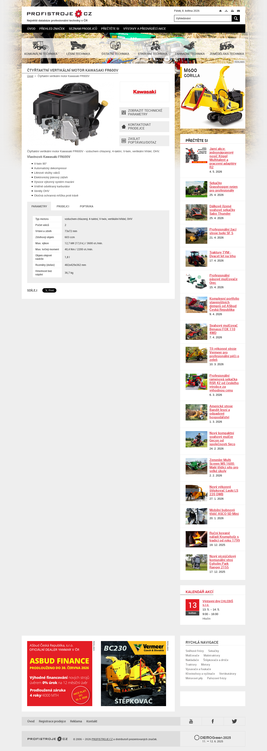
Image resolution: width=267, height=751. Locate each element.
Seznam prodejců (83, 28)
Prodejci (63, 206)
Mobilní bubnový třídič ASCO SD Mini (224, 512)
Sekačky (213, 651)
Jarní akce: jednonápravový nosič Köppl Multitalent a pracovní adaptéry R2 (222, 157)
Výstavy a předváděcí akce (144, 28)
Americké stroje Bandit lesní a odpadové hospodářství (221, 411)
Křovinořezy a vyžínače (200, 674)
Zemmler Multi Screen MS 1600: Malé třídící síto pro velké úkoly (223, 465)
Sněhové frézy (195, 651)
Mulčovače (192, 655)
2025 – (212, 739)
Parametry (39, 206)
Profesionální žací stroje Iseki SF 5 (222, 231)
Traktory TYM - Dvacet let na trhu (222, 254)
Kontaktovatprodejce (136, 126)
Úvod (31, 28)
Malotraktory (212, 655)
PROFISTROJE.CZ (59, 14)
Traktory (191, 664)
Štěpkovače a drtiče (215, 660)
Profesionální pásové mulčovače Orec (223, 279)
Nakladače (192, 660)
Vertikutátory (227, 674)
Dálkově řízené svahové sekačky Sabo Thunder (222, 210)
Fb (213, 721)
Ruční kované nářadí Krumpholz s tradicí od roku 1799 (224, 536)
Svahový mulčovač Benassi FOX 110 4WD (223, 329)
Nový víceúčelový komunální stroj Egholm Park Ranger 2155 (222, 561)
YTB (192, 721)
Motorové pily (194, 678)
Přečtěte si (110, 28)
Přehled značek (52, 28)
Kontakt (91, 721)
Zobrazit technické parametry (142, 112)
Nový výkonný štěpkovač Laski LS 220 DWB (223, 490)
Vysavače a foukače (198, 669)
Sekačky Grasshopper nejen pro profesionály (223, 186)
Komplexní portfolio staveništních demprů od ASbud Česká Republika (224, 304)
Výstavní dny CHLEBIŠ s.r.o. (218, 603)
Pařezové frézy (216, 678)
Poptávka (86, 206)
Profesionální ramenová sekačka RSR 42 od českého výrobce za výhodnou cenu (224, 382)
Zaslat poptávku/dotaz (139, 140)
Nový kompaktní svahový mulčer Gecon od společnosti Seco (222, 438)
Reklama (76, 721)
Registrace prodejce (52, 721)
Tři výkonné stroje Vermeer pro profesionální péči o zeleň (224, 354)
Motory (205, 664)
